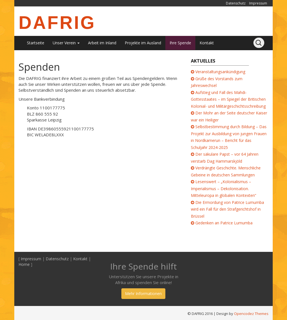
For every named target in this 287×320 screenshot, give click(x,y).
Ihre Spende (180, 42)
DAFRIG (57, 23)
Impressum (258, 3)
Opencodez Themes (251, 313)
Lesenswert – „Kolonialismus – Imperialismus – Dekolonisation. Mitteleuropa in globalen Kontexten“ (223, 188)
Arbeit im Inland (102, 42)
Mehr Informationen (143, 293)
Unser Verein (66, 42)
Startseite (35, 42)
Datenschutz (236, 3)
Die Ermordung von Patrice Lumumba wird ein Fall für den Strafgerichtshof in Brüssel (227, 209)
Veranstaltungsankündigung (220, 71)
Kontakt (207, 42)
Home (24, 264)
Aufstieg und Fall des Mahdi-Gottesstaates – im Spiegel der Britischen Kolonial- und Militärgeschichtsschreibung (228, 99)
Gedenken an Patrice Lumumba (224, 222)
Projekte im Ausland (143, 42)
